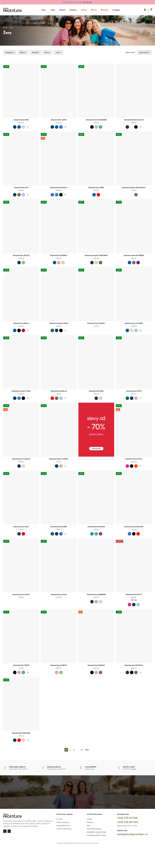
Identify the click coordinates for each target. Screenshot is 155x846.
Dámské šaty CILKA (59, 594)
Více (87, 2)
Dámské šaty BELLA (59, 391)
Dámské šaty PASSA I (58, 187)
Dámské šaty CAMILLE (21, 459)
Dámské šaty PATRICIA (133, 665)
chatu (134, 769)
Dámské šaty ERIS (96, 391)
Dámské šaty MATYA (133, 459)
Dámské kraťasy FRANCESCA (134, 187)
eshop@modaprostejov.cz (132, 834)
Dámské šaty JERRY (96, 187)
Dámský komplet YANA (21, 391)
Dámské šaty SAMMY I (96, 323)
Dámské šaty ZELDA (21, 255)
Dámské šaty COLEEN (134, 323)
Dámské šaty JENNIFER (96, 594)
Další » (87, 750)
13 (81, 750)
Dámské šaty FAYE (21, 120)
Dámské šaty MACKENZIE (96, 120)
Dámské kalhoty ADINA (58, 459)
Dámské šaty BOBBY (58, 526)
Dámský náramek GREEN (134, 255)
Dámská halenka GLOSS (134, 120)
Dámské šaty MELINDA (21, 733)
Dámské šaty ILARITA (21, 594)
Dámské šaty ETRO (134, 391)
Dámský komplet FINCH (58, 323)
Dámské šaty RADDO (96, 665)
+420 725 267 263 (127, 822)
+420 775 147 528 (127, 817)
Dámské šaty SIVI (21, 187)
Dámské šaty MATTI (134, 594)
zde (90, 2)
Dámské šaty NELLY (21, 323)
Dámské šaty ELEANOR (133, 526)
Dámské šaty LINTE (59, 120)
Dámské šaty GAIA (21, 526)
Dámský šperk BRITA (58, 665)
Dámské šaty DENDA (58, 255)
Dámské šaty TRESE (21, 665)
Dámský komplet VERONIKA (96, 255)
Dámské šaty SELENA (96, 526)
